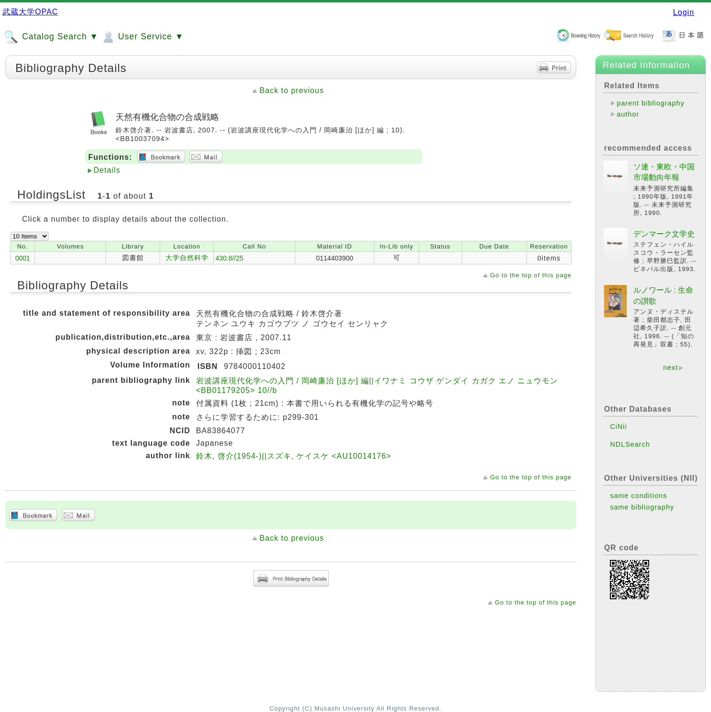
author (628, 114)
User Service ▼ (142, 37)
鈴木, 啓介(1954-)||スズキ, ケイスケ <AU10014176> (293, 456)
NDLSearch (630, 444)
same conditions (638, 495)
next (670, 367)
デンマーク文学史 (664, 234)
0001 (22, 258)
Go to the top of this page (530, 275)
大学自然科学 (187, 257)
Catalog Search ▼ (51, 37)
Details (106, 170)
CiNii (618, 426)
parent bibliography (650, 103)
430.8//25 (229, 258)
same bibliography (642, 507)
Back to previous (291, 90)
